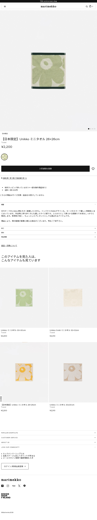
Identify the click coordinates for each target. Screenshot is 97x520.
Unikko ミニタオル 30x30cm (62, 405)
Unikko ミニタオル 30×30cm (13, 330)
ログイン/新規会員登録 (13, 466)
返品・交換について (9, 246)
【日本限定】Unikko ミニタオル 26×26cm (18, 405)
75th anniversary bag (48, 1)
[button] (88, 128)
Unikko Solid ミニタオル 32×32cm (64, 330)
